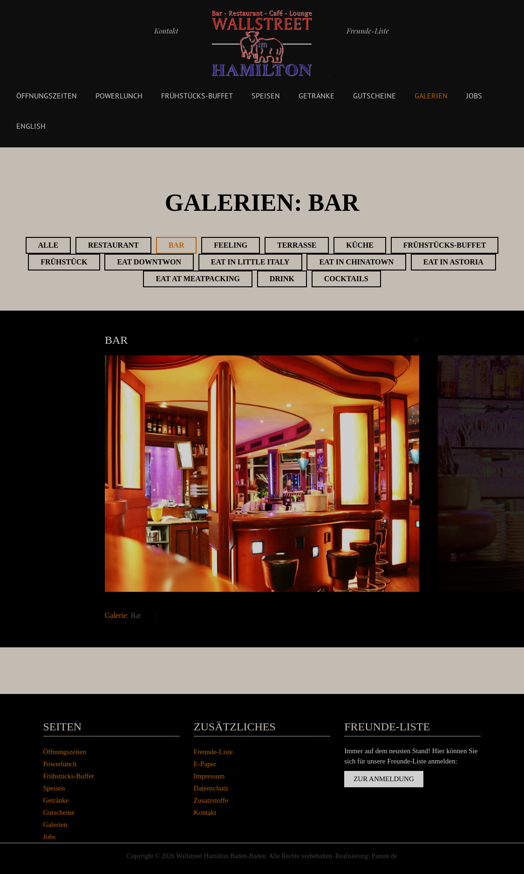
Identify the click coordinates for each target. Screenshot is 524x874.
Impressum (209, 776)
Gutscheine (374, 95)
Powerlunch (119, 95)
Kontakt (166, 30)
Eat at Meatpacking (197, 279)
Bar (176, 245)
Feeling (230, 245)
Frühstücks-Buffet (197, 95)
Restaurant (113, 245)
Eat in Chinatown (356, 262)
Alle (48, 245)
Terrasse (296, 245)
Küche (360, 245)
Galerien (431, 95)
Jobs (474, 95)
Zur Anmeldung (384, 779)
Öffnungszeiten (46, 95)
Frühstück (64, 262)
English (31, 126)
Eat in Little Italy (250, 262)
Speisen (266, 95)
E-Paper (205, 764)
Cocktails (346, 279)
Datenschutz (211, 788)
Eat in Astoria (453, 262)
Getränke (316, 95)
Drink (282, 279)
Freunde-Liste (368, 30)
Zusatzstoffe (211, 800)
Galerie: (117, 615)
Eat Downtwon (149, 262)
